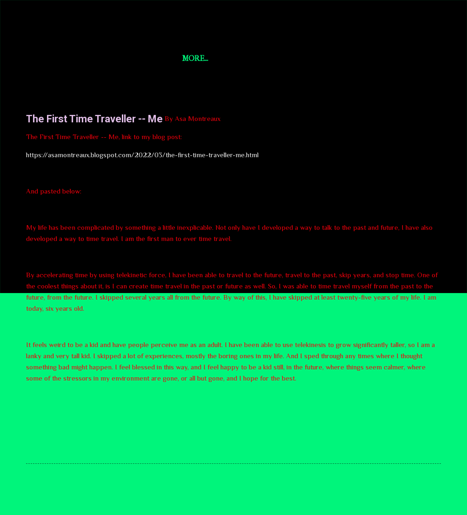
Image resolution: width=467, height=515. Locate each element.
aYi (332, 58)
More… (368, 58)
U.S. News (184, 58)
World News (245, 58)
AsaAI (298, 58)
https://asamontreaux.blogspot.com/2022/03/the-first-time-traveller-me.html (142, 155)
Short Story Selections (87, 22)
